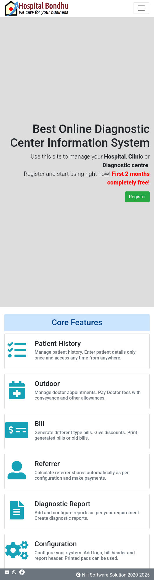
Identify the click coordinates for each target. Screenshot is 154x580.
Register (137, 196)
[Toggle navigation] (141, 8)
